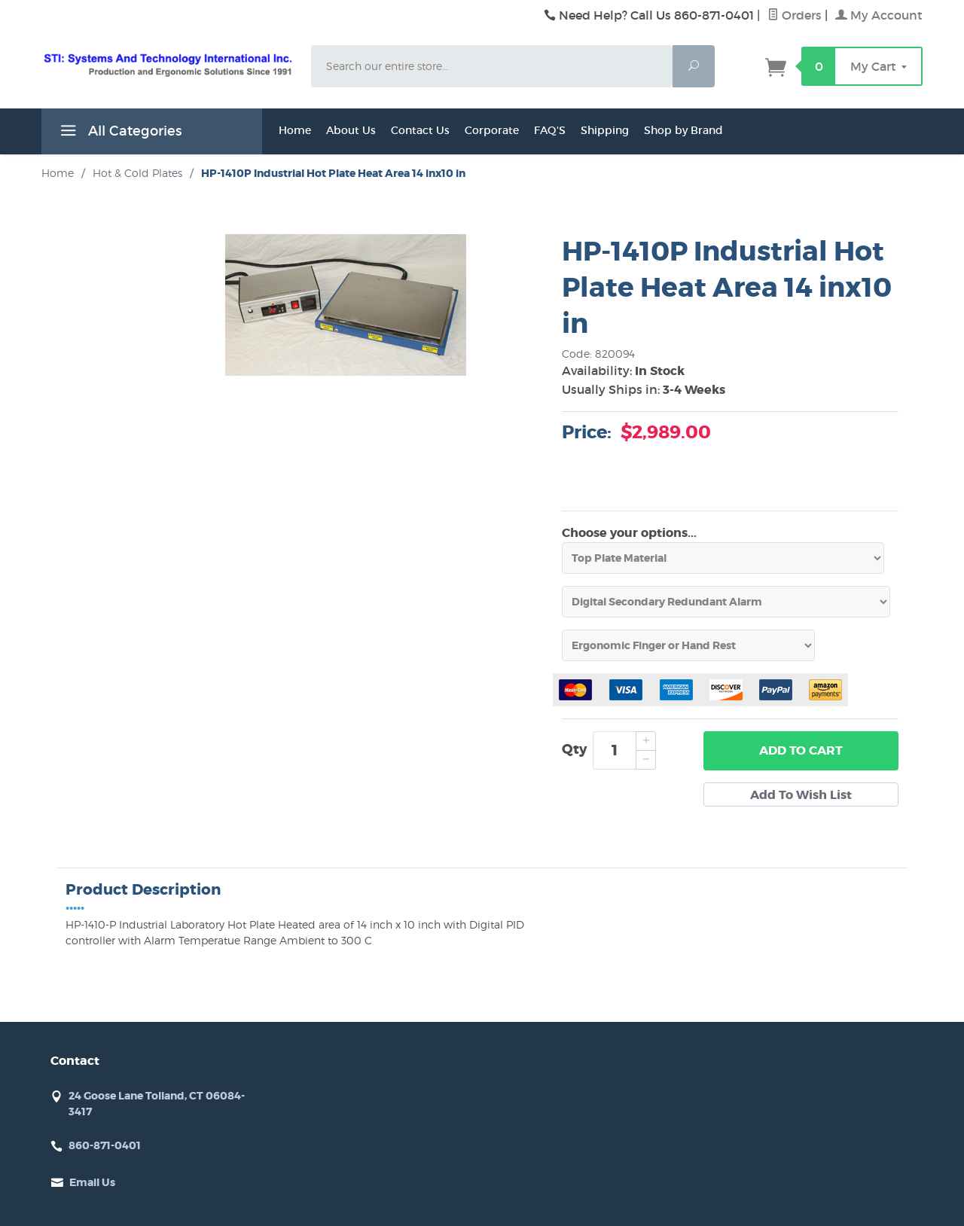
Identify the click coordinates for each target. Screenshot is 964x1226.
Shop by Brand (683, 130)
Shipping (605, 130)
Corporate (492, 130)
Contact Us (420, 130)
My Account (879, 15)
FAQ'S (550, 130)
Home (295, 130)
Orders (794, 15)
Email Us (92, 1182)
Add (801, 750)
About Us (351, 130)
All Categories (119, 133)
